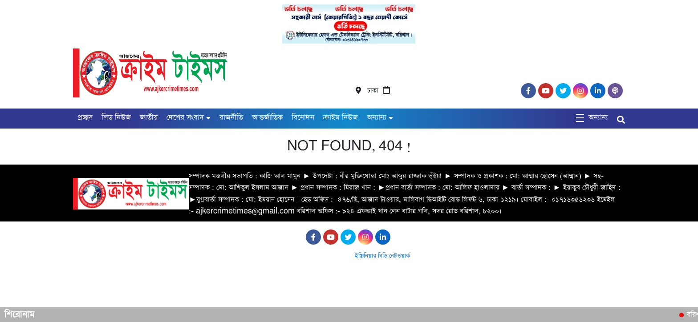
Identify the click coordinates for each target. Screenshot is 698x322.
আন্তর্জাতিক (267, 118)
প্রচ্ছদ (85, 118)
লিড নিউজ (116, 118)
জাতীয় (149, 118)
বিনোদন (303, 118)
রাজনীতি (231, 118)
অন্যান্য (376, 118)
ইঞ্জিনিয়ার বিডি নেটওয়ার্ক (382, 256)
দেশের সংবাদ (185, 118)
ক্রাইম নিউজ (340, 118)
